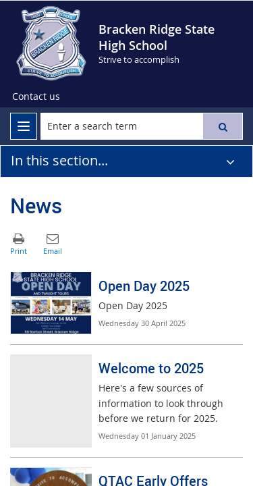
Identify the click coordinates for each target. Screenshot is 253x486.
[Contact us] (36, 96)
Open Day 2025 (144, 286)
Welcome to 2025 (151, 368)
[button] (222, 126)
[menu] (23, 126)
